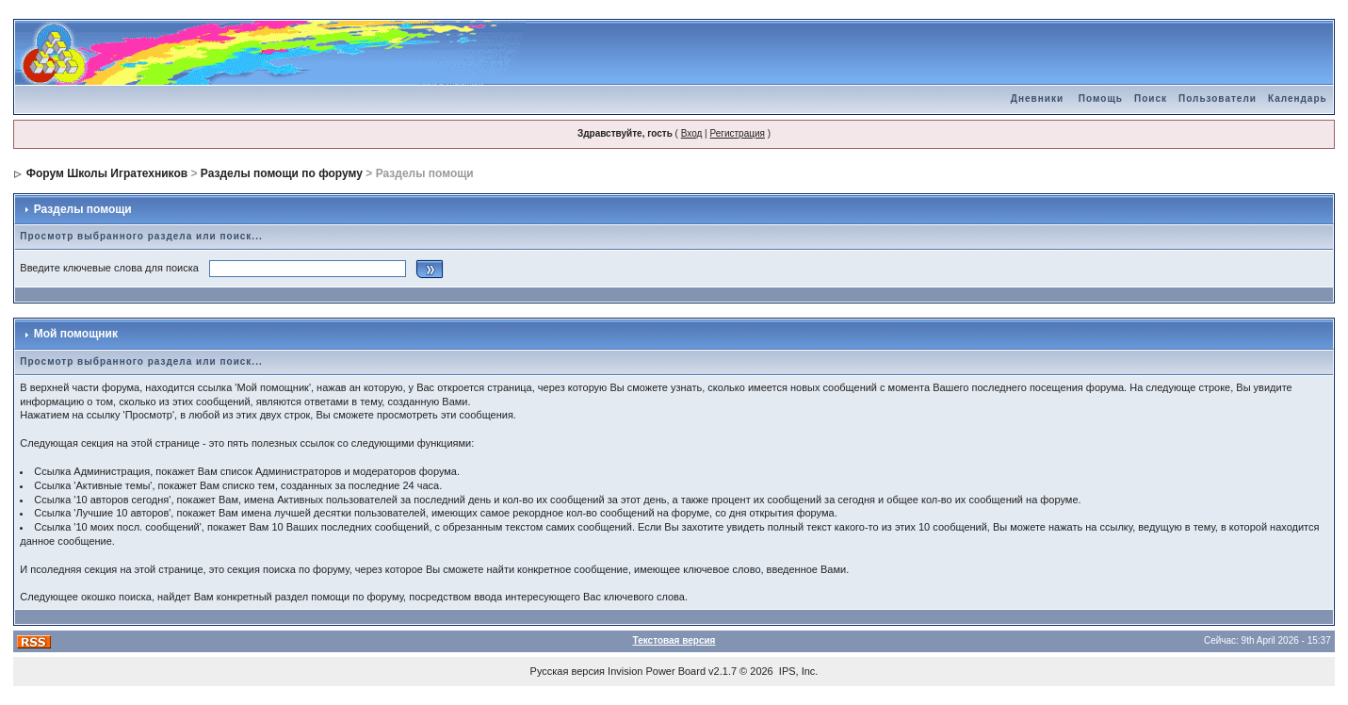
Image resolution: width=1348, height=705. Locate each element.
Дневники (1037, 98)
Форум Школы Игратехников (107, 173)
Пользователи (1217, 98)
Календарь (1297, 98)
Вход (692, 133)
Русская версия (567, 671)
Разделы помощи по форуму (282, 173)
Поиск (1150, 98)
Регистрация (736, 133)
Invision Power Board (657, 671)
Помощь (1101, 98)
